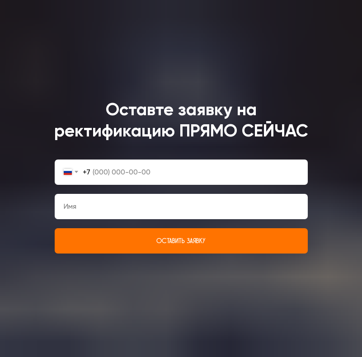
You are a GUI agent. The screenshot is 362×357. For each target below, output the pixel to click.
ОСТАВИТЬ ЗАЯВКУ (181, 240)
